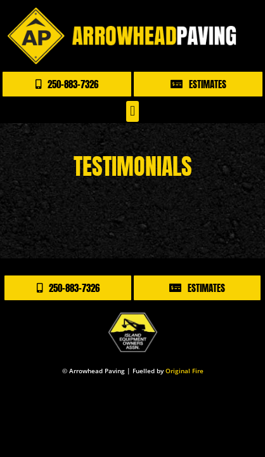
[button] (132, 111)
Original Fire (184, 370)
